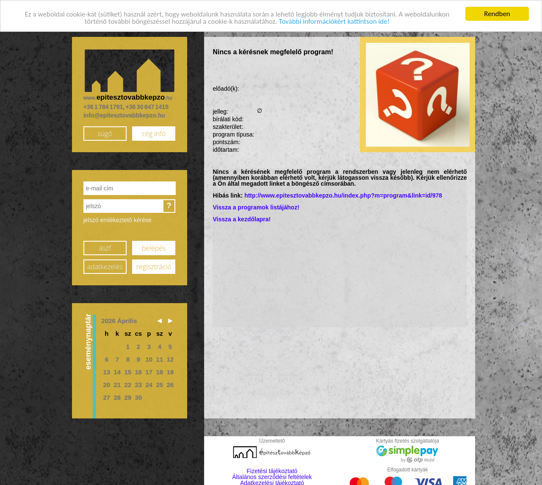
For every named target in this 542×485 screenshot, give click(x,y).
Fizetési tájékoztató (272, 470)
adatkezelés (105, 265)
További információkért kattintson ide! (334, 20)
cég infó (154, 132)
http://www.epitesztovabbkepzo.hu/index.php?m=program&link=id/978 (343, 195)
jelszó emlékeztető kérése (117, 219)
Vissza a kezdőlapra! (242, 218)
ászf (105, 247)
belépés (154, 247)
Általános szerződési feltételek (272, 476)
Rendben (497, 13)
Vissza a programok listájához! (256, 206)
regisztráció (153, 265)
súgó (104, 132)
